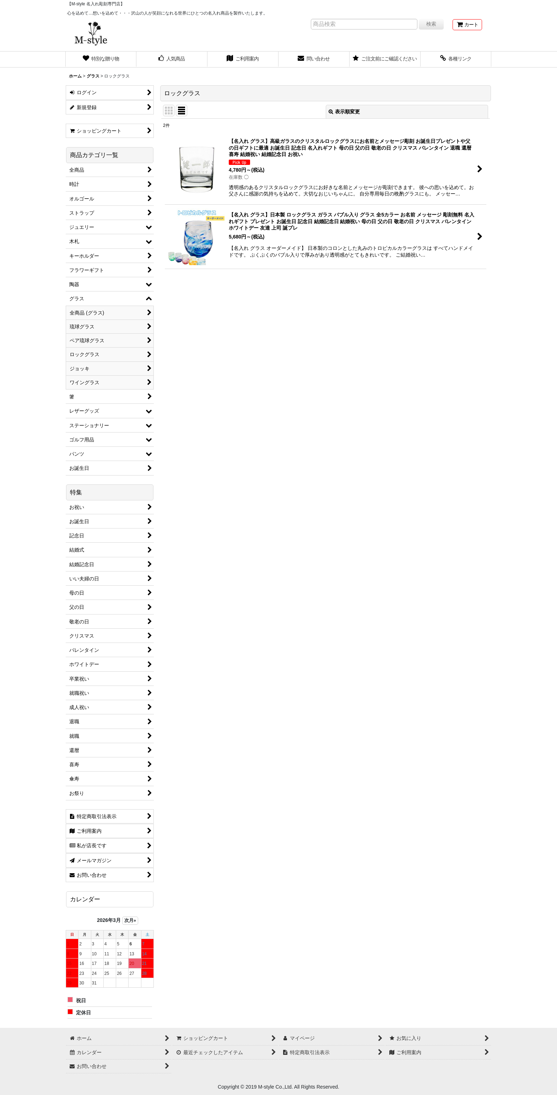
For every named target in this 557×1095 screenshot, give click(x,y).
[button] (456, 59)
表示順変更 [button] (344, 111)
